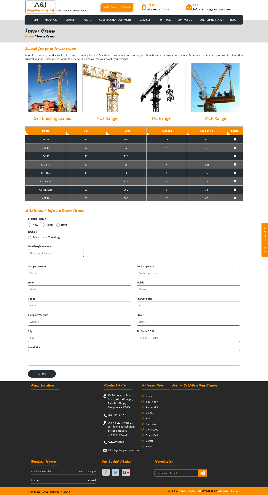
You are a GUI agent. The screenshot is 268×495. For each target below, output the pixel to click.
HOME (35, 19)
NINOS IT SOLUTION (190, 490)
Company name (37, 266)
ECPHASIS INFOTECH (228, 490)
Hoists (149, 418)
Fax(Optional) (144, 298)
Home (29, 36)
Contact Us (152, 429)
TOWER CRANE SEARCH (211, 19)
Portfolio (151, 424)
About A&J (52, 19)
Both (64, 225)
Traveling (54, 237)
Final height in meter (40, 246)
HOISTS (88, 19)
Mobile (140, 282)
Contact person (145, 266)
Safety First (152, 435)
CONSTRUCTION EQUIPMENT (116, 19)
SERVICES (145, 19)
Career (149, 440)
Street (140, 315)
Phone (31, 298)
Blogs (149, 446)
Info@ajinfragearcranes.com (124, 450)
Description (34, 347)
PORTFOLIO (165, 19)
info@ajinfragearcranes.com (212, 9)
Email (31, 282)
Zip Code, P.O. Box (146, 331)
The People (152, 401)
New (35, 225)
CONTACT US (185, 19)
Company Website (38, 315)
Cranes (150, 412)
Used (49, 225)
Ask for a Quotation (117, 7)
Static (36, 237)
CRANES (71, 19)
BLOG (233, 19)
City (30, 331)
